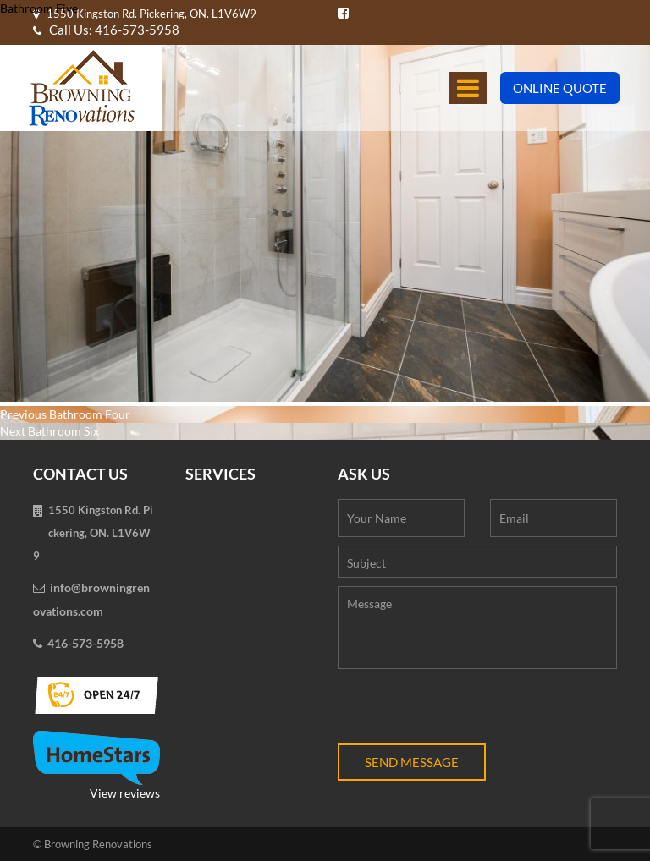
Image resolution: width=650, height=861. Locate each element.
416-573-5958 (85, 643)
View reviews (96, 765)
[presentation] (466, 710)
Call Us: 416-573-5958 (106, 29)
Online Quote (560, 88)
